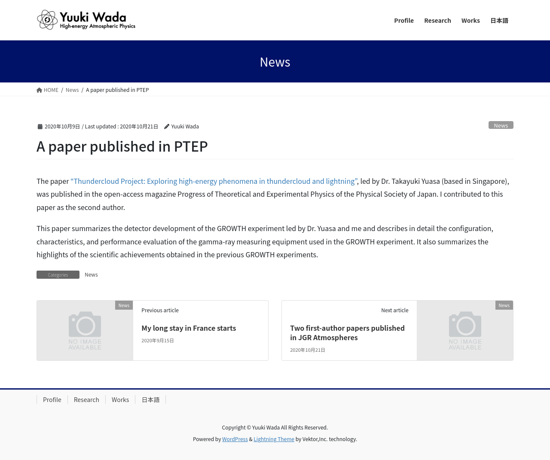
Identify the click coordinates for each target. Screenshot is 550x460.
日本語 (150, 399)
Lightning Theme (274, 438)
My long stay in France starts (188, 328)
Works (120, 399)
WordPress (235, 438)
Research (86, 399)
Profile (52, 399)
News (501, 125)
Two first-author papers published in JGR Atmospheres (347, 332)
